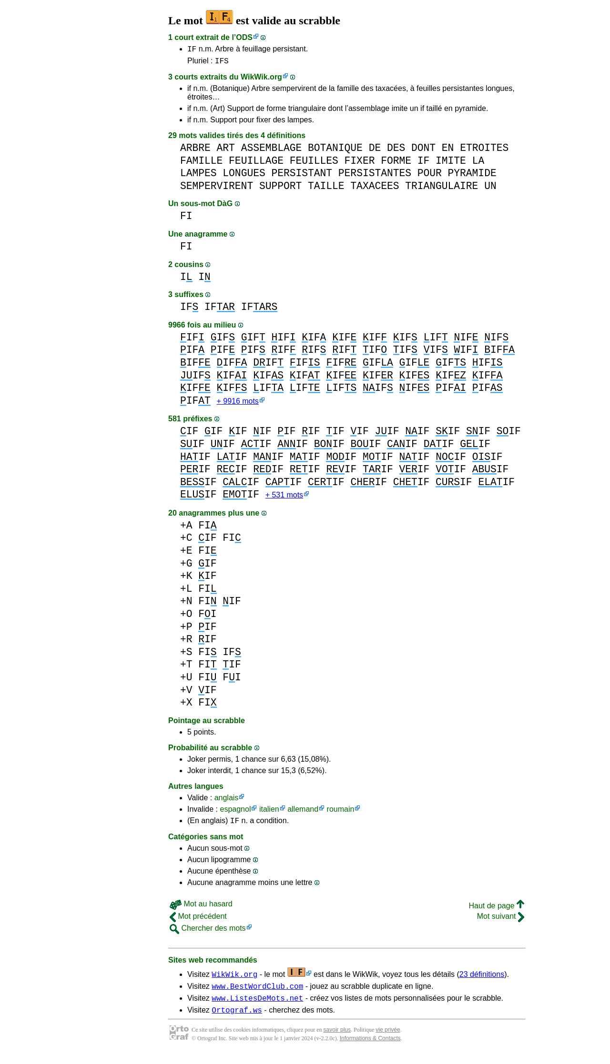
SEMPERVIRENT (216, 189)
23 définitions (481, 980)
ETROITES (484, 151)
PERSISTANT (301, 176)
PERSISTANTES (374, 176)
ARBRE (195, 151)
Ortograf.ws (237, 1020)
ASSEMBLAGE (271, 151)
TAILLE (326, 189)
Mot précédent (198, 922)
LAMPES (198, 176)
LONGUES (244, 176)
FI (186, 219)
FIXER (360, 163)
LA (478, 163)
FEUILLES (314, 163)
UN (490, 189)
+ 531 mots (284, 500)
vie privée (388, 1040)
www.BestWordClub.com (257, 993)
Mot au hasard (201, 910)
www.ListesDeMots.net (257, 1007)
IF (191, 50)
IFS (222, 63)
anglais (226, 802)
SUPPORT (280, 189)
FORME (396, 163)
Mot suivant (500, 922)
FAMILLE (201, 163)
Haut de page (496, 912)
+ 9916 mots (238, 405)
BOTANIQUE (335, 151)
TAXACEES (374, 189)
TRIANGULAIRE (441, 189)
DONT (423, 151)
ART (226, 151)
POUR (429, 176)
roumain (341, 814)
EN (448, 151)
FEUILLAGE (256, 163)
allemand (302, 814)
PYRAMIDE (471, 176)
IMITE (451, 163)
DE (375, 151)
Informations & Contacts (370, 1048)
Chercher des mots (208, 934)
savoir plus (337, 1040)
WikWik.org (261, 80)
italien (269, 814)
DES (396, 151)
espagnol (235, 814)
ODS (244, 37)
